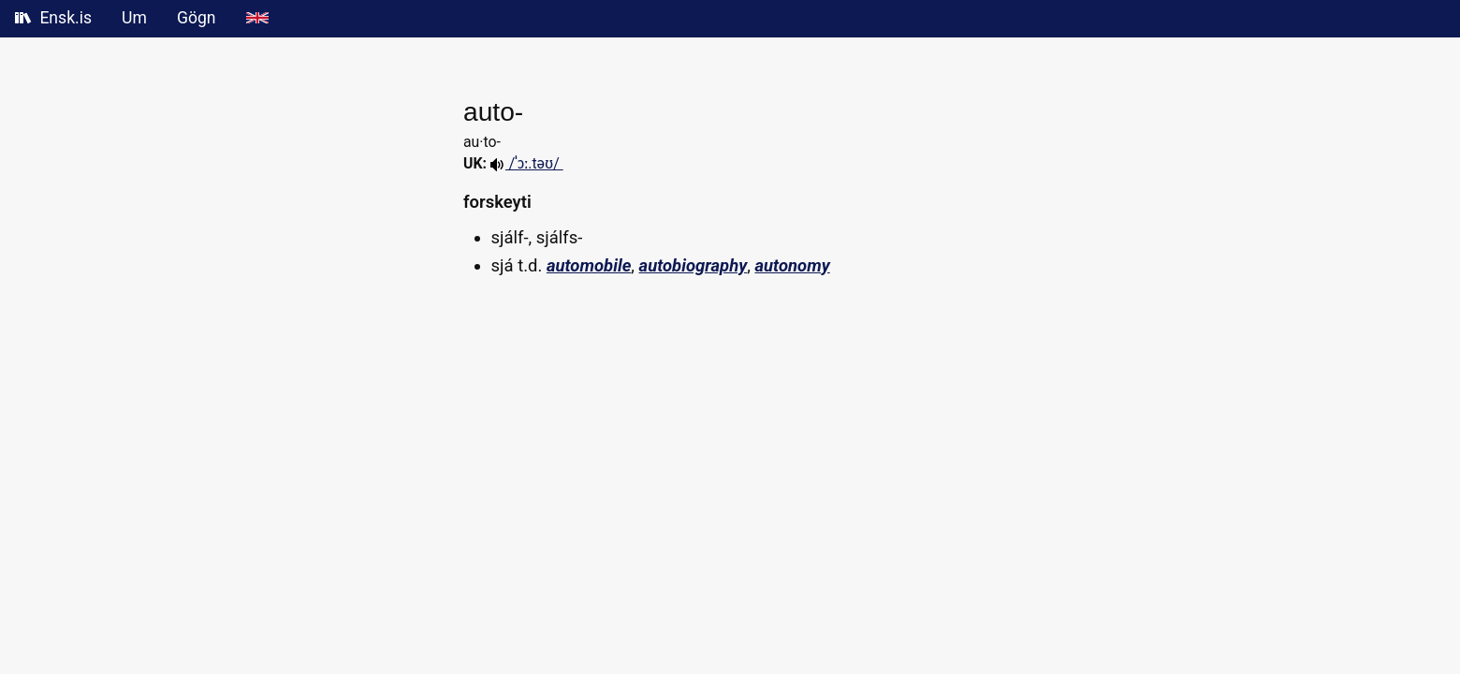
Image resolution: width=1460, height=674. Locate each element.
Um (134, 17)
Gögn (196, 17)
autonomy (791, 266)
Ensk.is (53, 17)
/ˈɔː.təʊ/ (526, 163)
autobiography (693, 266)
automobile (589, 266)
